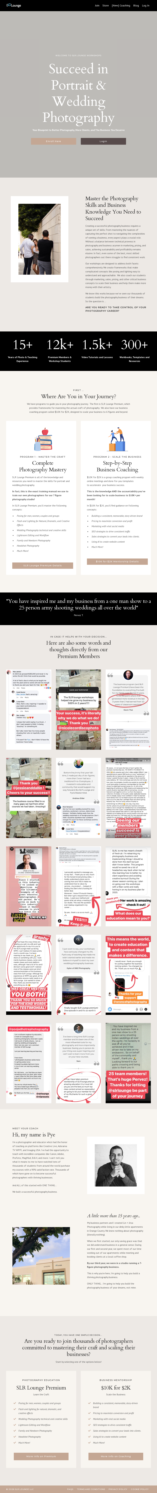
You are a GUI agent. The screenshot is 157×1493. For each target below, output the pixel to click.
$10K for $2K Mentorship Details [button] (117, 561)
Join (97, 5)
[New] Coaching (121, 5)
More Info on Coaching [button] (116, 1456)
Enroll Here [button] (53, 141)
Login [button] (103, 141)
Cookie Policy (140, 1489)
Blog (136, 5)
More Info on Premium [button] (41, 1456)
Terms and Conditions (91, 1489)
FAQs (70, 1489)
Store (105, 5)
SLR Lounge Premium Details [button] (42, 565)
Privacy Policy (118, 1489)
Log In (145, 5)
